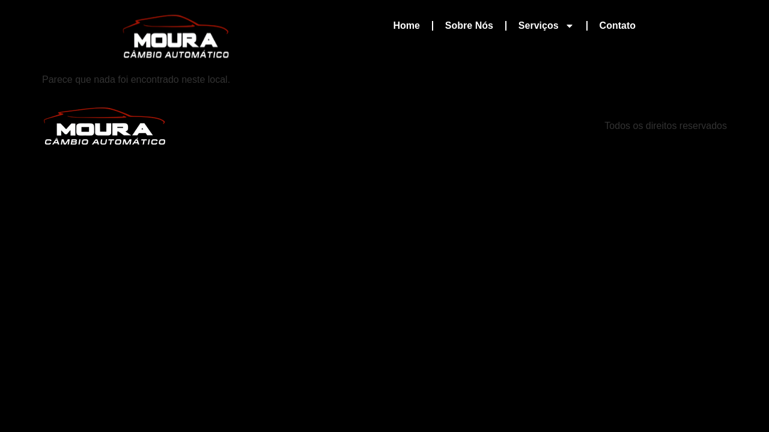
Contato (618, 25)
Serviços (546, 26)
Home (406, 25)
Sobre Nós (469, 25)
